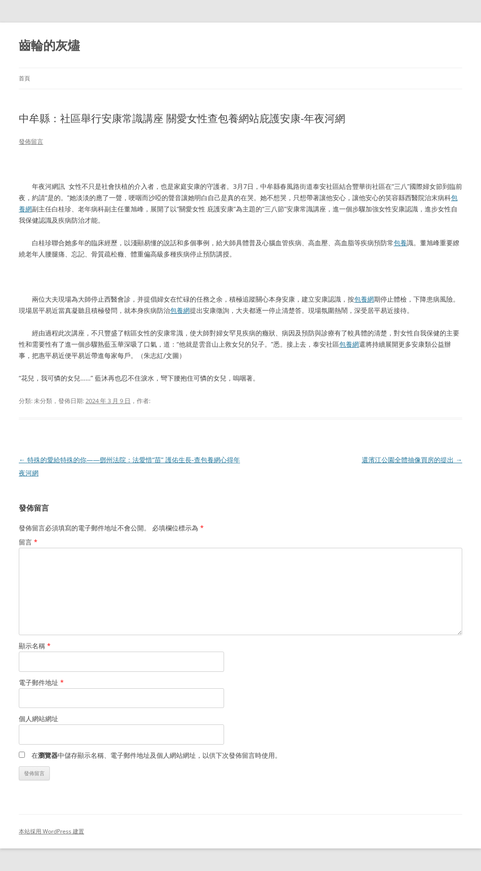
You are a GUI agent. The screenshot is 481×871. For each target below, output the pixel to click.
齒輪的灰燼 (49, 45)
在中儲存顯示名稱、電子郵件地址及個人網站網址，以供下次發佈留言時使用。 (156, 755)
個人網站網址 (38, 718)
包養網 (364, 299)
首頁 (24, 78)
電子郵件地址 (41, 682)
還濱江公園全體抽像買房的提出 (412, 459)
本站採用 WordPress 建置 (51, 831)
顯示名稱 (35, 645)
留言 (28, 541)
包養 (400, 242)
